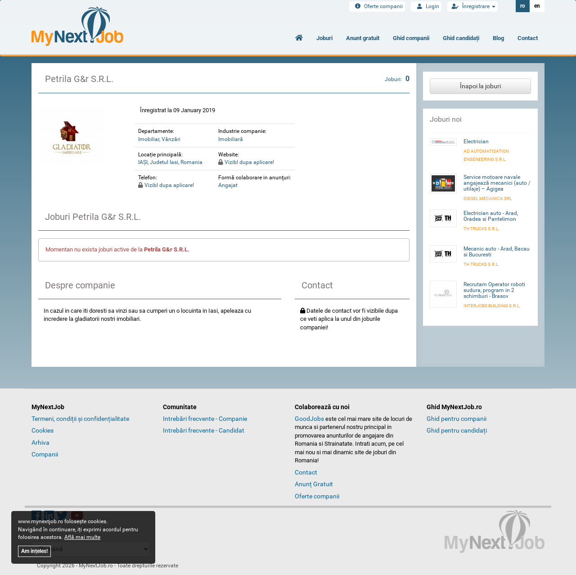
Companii (45, 454)
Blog (498, 38)
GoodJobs (309, 418)
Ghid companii (411, 38)
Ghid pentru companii (456, 418)
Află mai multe (82, 537)
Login (426, 6)
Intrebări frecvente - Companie (205, 418)
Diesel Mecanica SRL (488, 198)
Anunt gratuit (362, 38)
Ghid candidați (461, 38)
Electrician (476, 141)
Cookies (43, 430)
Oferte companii (377, 6)
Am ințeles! (34, 551)
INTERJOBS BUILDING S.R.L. (492, 305)
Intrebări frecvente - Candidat (203, 430)
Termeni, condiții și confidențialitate (80, 418)
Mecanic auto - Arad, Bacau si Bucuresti (497, 252)
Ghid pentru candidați (457, 430)
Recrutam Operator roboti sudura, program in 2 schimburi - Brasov (494, 290)
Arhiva (41, 442)
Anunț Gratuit (314, 484)
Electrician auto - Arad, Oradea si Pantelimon (491, 216)
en (537, 6)
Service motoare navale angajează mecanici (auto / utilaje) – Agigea (497, 183)
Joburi (324, 38)
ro (522, 6)
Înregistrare (472, 6)
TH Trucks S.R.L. (482, 228)
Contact (528, 38)
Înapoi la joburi (480, 86)
